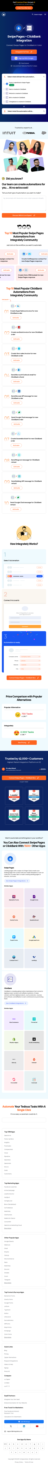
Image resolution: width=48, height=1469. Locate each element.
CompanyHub (8, 1149)
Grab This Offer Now (24, 8)
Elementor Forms (9, 1296)
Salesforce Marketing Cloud (13, 1225)
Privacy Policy (19, 1462)
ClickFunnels (8, 1215)
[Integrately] (4, 14)
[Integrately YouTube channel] (37, 1426)
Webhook (7, 1245)
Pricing (6, 1354)
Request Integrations (11, 1361)
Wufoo (6, 1313)
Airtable (6, 1273)
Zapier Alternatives (10, 1357)
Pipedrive (7, 1156)
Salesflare (7, 1160)
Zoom (6, 1276)
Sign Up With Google (24, 58)
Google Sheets (9, 1241)
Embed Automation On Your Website (15, 1403)
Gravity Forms (8, 1299)
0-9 (5, 1444)
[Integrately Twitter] (10, 1426)
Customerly (8, 1174)
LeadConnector (9, 1194)
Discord (6, 1269)
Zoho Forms (8, 1334)
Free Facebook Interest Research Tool (11, 1412)
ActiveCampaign (9, 1190)
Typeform (7, 1310)
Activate (19, 254)
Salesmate (7, 1163)
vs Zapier (7, 1379)
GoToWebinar (8, 1208)
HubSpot (7, 1197)
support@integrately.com (13, 1431)
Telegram (7, 1280)
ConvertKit (7, 1222)
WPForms (7, 1324)
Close (6, 1153)
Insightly (6, 1142)
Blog (5, 1350)
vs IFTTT (7, 1386)
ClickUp (6, 1255)
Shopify (6, 1252)
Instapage (7, 1331)
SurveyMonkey (8, 1320)
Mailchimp (7, 1211)
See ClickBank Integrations (16, 1003)
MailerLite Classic (9, 1218)
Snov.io (6, 1167)
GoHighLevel (8, 1201)
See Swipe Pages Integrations (17, 881)
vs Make (6, 1383)
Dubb (6, 1170)
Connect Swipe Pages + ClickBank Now (24, 678)
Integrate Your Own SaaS (12, 1399)
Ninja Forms (8, 1327)
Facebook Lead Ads (10, 1187)
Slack (5, 1262)
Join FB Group (24, 1422)
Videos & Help (8, 1364)
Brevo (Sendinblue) (10, 1204)
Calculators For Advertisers (12, 1417)
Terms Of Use (29, 1462)
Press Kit (7, 1371)
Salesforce (7, 1135)
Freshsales (7, 1146)
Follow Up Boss (9, 1139)
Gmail (6, 1248)
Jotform (6, 1306)
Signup (6, 1368)
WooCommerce (9, 1259)
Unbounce (7, 1317)
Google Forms (8, 1303)
